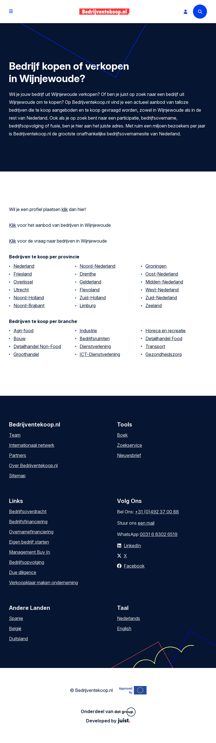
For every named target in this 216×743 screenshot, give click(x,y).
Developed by (108, 721)
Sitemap (17, 475)
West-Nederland (162, 290)
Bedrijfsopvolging (26, 562)
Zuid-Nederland (161, 297)
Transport (155, 346)
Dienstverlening (95, 346)
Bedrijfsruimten (95, 338)
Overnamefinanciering (31, 532)
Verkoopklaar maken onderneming (43, 582)
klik (65, 209)
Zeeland (153, 305)
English (124, 628)
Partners (17, 455)
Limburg (88, 305)
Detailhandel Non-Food (37, 346)
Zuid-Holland (93, 297)
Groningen (155, 266)
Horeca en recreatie (165, 330)
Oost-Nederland (161, 274)
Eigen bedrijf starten (29, 542)
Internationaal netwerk (31, 445)
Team (15, 435)
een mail (146, 523)
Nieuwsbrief (129, 455)
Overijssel (23, 282)
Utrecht (21, 290)
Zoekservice (129, 445)
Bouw (20, 338)
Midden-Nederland (164, 282)
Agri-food (23, 330)
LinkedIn (132, 545)
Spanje (16, 618)
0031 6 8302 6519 (158, 534)
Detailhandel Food (163, 338)
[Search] (200, 12)
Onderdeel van (108, 711)
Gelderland (90, 282)
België (15, 628)
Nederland (24, 266)
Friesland (23, 274)
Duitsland (18, 638)
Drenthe (88, 274)
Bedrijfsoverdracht (27, 511)
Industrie (88, 330)
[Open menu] (11, 11)
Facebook (134, 566)
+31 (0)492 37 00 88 (157, 512)
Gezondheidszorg (163, 354)
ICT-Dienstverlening (100, 354)
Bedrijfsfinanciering (28, 521)
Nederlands (128, 618)
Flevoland (90, 290)
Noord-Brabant (29, 305)
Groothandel (26, 354)
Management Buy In (29, 552)
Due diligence (22, 572)
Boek (122, 435)
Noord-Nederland (97, 266)
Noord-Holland (29, 297)
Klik (12, 225)
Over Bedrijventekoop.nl (33, 465)
